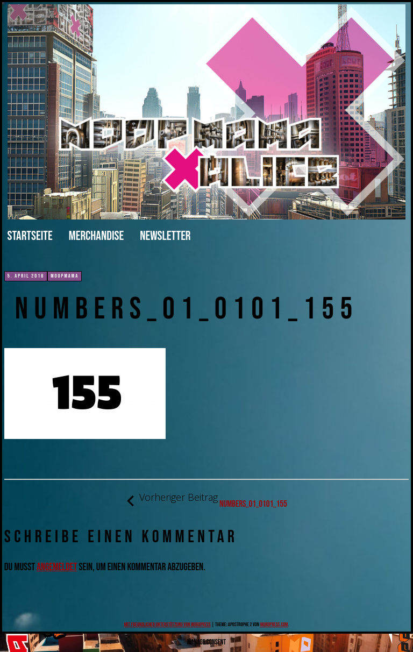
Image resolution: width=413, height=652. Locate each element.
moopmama (65, 276)
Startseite (30, 236)
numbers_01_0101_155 (206, 500)
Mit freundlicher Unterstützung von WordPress (167, 624)
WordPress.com (274, 624)
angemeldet (57, 567)
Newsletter (165, 236)
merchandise (96, 236)
